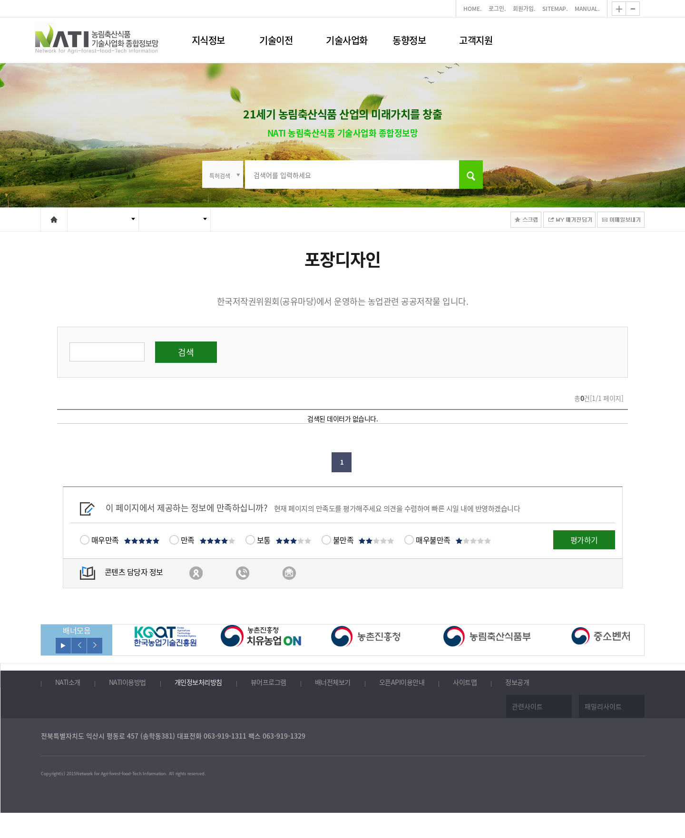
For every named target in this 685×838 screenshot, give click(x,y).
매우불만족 (453, 540)
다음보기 (94, 645)
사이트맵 (465, 682)
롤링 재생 (63, 645)
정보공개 (517, 682)
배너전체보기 (333, 682)
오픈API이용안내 (402, 682)
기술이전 (276, 40)
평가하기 (584, 540)
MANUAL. (587, 8)
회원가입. (524, 8)
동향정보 (409, 40)
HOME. (472, 8)
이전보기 (79, 645)
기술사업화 (347, 40)
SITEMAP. (555, 8)
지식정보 (208, 40)
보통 (284, 540)
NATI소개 (67, 682)
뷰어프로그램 (268, 682)
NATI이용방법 (127, 682)
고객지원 (475, 40)
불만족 (364, 540)
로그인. (497, 8)
